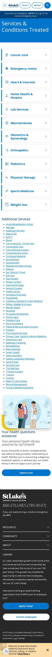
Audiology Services (15, 230)
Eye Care (10, 275)
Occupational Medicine (17, 313)
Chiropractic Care (14, 246)
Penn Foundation (14, 323)
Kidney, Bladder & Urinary (18, 304)
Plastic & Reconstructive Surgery (22, 326)
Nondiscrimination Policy (23, 635)
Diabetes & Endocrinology (19, 265)
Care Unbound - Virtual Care (20, 243)
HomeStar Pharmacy (16, 294)
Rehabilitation (13, 346)
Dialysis (9, 269)
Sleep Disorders (14, 355)
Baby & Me (11, 233)
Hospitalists (12, 297)
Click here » (24, 653)
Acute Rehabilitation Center (19, 224)
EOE (4, 632)
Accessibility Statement (22, 632)
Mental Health (13, 307)
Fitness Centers (13, 281)
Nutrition (10, 310)
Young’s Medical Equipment (19, 387)
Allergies (10, 227)
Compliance (38, 635)
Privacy (9, 632)
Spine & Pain (12, 362)
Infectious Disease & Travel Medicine (24, 301)
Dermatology (12, 259)
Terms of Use (8, 635)
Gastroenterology (15, 285)
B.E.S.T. (9, 237)
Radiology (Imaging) (16, 342)
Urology (10, 378)
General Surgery (14, 288)
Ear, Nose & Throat (15, 272)
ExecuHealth (12, 278)
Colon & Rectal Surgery (17, 249)
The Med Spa (12, 368)
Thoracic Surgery (14, 371)
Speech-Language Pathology (20, 358)
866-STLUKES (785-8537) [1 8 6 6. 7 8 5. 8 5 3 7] (24, 505)
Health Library (13, 291)
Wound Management (16, 384)
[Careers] (25, 5)
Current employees (26, 617)
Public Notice (37, 632)
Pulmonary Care (14, 339)
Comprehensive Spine (17, 253)
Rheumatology (13, 349)
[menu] (4, 5)
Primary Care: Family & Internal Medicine (26, 336)
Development (12, 262)
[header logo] (14, 5)
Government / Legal (10, 638)
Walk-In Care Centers (16, 381)
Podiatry (10, 329)
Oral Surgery (12, 317)
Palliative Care (13, 320)
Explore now (26, 472)
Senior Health (13, 352)
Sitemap (22, 638)
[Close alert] (47, 650)
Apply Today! (26, 606)
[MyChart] (37, 5)
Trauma (10, 374)
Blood (9, 240)
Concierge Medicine (15, 256)
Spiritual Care (12, 365)
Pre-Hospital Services (16, 333)
